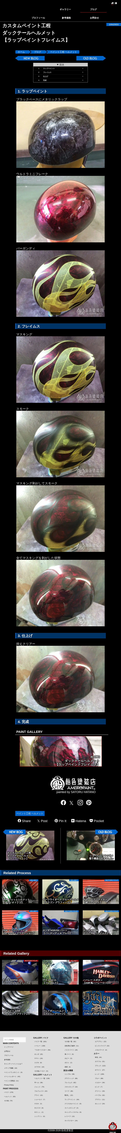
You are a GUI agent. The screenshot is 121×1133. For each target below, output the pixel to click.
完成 (44, 80)
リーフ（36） (69, 1091)
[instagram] (78, 803)
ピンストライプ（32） (102, 1046)
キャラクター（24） (72, 1120)
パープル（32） (100, 1095)
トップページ (8, 1047)
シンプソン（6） (40, 1116)
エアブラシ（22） (101, 1041)
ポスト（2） (69, 1063)
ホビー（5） (69, 1058)
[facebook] (61, 803)
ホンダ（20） (39, 1054)
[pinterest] (87, 803)
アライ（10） (39, 1095)
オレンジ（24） (100, 1104)
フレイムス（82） (71, 1082)
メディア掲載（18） (11, 1068)
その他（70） (8, 1101)
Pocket (97, 821)
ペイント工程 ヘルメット (63, 52)
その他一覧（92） (71, 1041)
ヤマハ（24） (39, 1058)
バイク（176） (9, 1092)
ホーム (21, 52)
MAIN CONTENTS (11, 1043)
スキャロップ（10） (72, 1087)
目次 (61, 64)
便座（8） (68, 1067)
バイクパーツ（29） (72, 1050)
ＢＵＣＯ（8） (39, 1108)
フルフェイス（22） (41, 1091)
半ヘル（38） (39, 1082)
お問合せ (7, 1051)
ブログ (37, 52)
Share (24, 821)
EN (116, 3)
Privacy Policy (9, 1085)
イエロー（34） (100, 1082)
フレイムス (47, 72)
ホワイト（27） (100, 1070)
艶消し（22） (69, 1095)
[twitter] (70, 803)
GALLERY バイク (40, 1038)
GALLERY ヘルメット (42, 1075)
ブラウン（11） (100, 1099)
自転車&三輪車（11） (72, 1046)
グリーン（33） (100, 1091)
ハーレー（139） (40, 1046)
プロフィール (8, 1055)
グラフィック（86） (72, 1078)
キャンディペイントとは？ (13, 1064)
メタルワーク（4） (101, 1050)
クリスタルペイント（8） (73, 1104)
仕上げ (45, 76)
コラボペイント (100, 1038)
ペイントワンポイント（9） (13, 1072)
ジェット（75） (39, 1087)
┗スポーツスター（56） (42, 1050)
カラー (96, 1054)
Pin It (60, 821)
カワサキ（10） (39, 1067)
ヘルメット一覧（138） (42, 1078)
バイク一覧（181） (41, 1041)
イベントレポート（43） (12, 1076)
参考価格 (7, 1060)
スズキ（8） (38, 1063)
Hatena (78, 821)
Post (42, 821)
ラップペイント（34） (72, 1099)
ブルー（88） (99, 1078)
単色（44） (99, 1057)
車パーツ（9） (70, 1054)
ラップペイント (49, 68)
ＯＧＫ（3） (38, 1104)
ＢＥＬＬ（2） (39, 1112)
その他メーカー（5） (41, 1071)
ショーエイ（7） (40, 1099)
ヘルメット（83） (10, 1096)
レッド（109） (100, 1074)
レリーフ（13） (70, 1116)
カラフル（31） (100, 1061)
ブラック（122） (101, 1066)
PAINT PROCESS (10, 1089)
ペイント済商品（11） (12, 1081)
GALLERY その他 (71, 1038)
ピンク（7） (99, 1087)
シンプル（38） (70, 1074)
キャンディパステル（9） (73, 1112)
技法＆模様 (68, 1070)
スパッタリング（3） (72, 1108)
